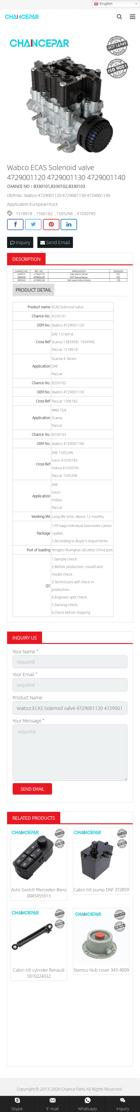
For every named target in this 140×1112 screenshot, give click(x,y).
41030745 (86, 213)
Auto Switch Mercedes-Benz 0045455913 (38, 892)
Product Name (27, 697)
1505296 (64, 213)
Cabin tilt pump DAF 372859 (101, 889)
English (103, 3)
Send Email (55, 242)
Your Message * (28, 720)
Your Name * (25, 651)
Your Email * (25, 674)
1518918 (24, 213)
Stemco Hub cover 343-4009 (101, 969)
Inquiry (20, 242)
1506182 (44, 213)
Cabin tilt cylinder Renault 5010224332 (39, 972)
